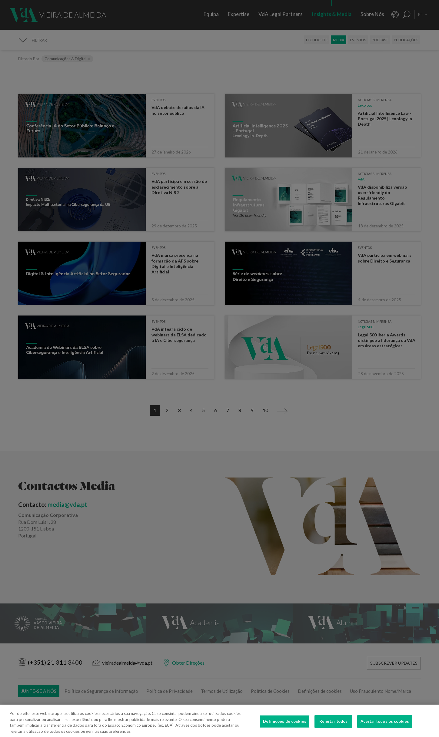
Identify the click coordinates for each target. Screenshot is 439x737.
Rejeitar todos (333, 725)
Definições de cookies (284, 725)
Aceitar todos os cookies (385, 725)
